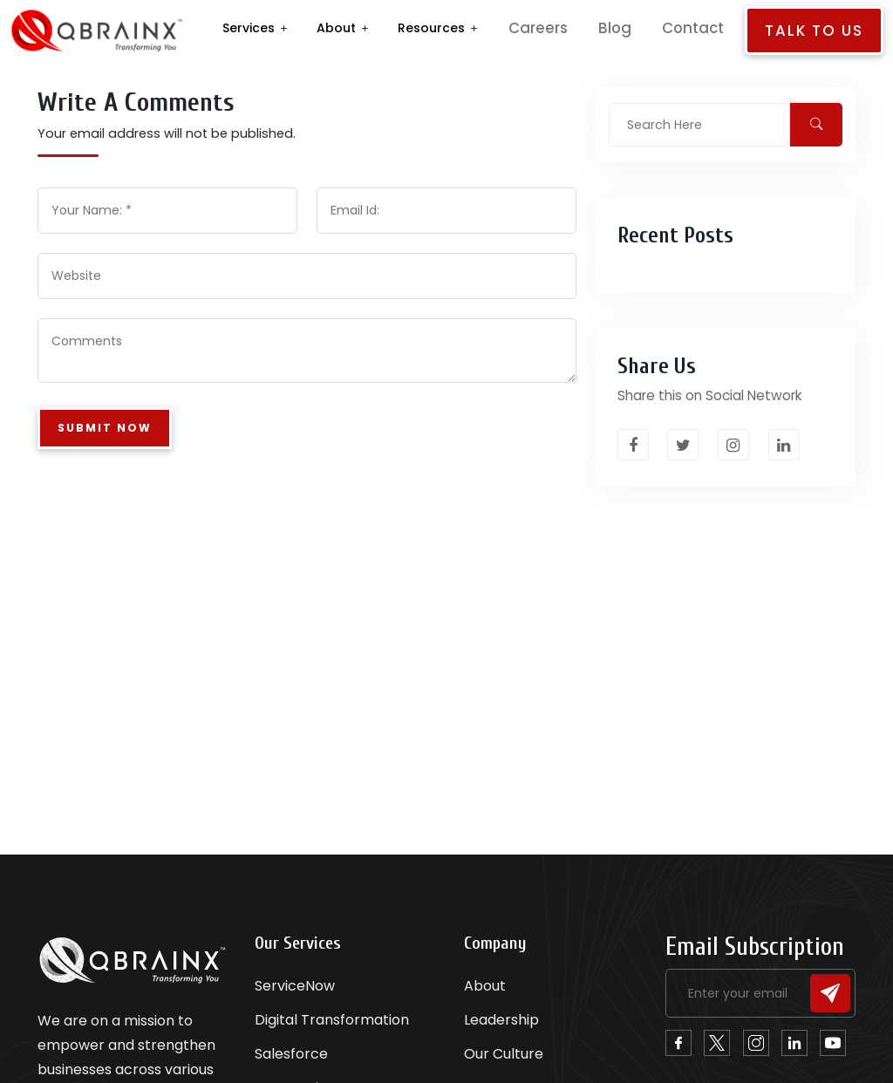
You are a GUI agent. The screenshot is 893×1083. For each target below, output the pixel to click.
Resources (482, 28)
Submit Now (105, 429)
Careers (576, 28)
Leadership (501, 1020)
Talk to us (819, 30)
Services (300, 28)
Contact (709, 28)
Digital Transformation (332, 1020)
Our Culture (503, 1054)
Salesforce (291, 1054)
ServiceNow (295, 986)
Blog (642, 28)
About (387, 28)
